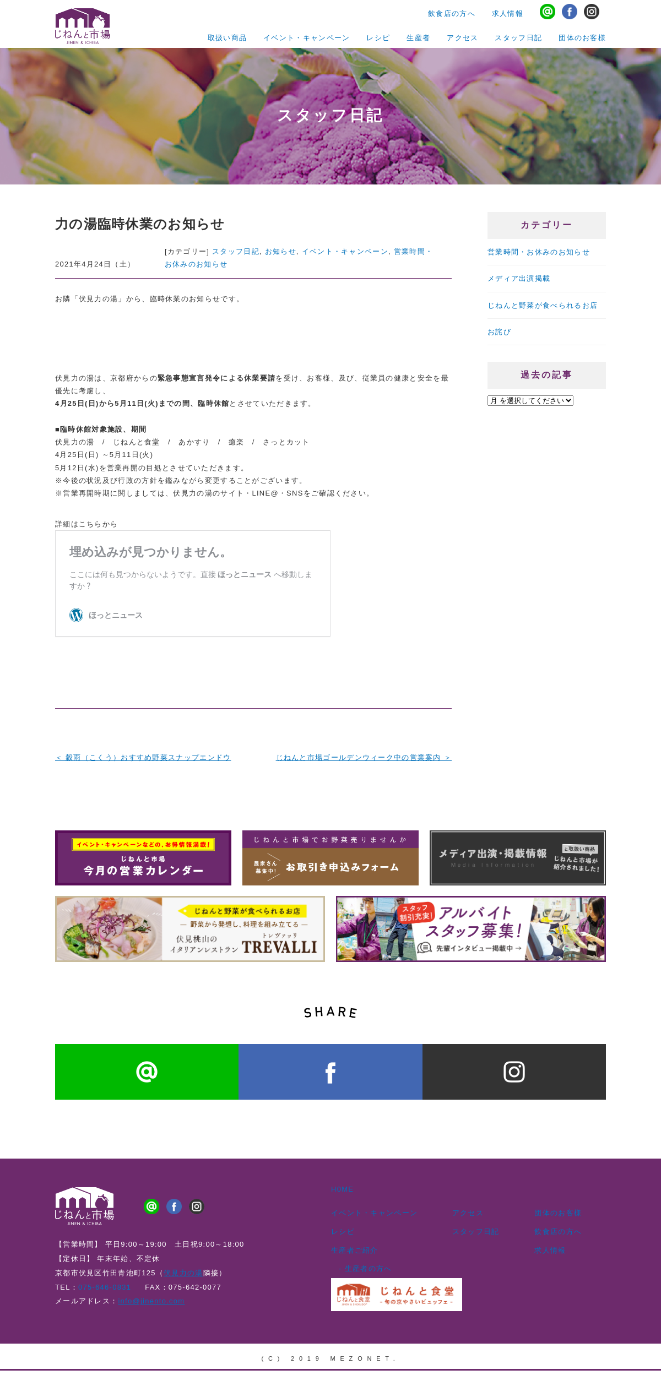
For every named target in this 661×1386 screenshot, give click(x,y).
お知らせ (280, 251)
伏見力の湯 (183, 1269)
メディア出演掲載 (518, 274)
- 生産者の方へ (361, 1264)
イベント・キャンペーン (306, 36)
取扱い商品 (227, 36)
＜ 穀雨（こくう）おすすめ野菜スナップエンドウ (143, 757)
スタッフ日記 (518, 36)
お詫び (499, 321)
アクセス (462, 36)
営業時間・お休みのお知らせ (538, 250)
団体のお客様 (582, 36)
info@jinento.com (151, 1297)
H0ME (342, 1185)
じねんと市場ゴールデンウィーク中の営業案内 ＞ (364, 757)
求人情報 (507, 16)
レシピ (378, 36)
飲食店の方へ (451, 16)
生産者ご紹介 (354, 1246)
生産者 (418, 36)
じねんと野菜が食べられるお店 (542, 297)
